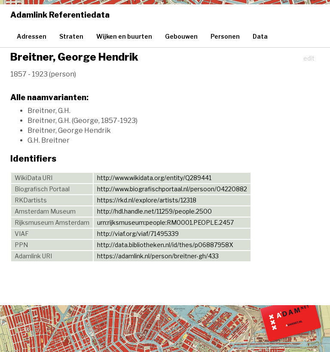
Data (260, 36)
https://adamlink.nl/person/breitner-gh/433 (158, 256)
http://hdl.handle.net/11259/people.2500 (154, 211)
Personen (225, 36)
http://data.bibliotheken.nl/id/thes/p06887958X (165, 244)
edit (309, 58)
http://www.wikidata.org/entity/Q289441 (154, 177)
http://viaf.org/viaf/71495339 (138, 233)
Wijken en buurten (124, 36)
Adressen (31, 36)
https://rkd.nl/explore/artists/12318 (146, 200)
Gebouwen (181, 36)
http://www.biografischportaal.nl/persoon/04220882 (172, 189)
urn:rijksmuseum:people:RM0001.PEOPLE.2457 (165, 222)
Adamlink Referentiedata (60, 14)
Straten (71, 36)
